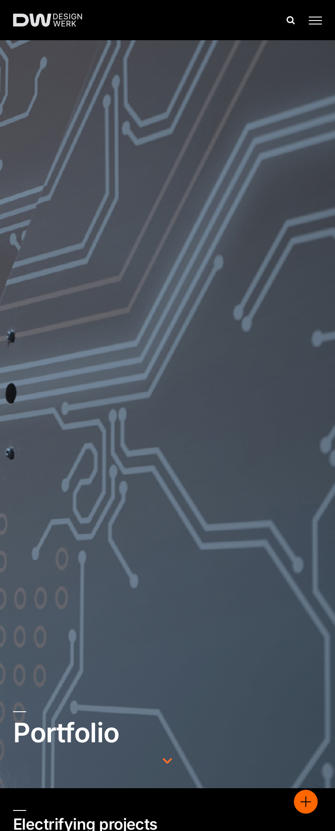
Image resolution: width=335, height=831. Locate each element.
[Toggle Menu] (312, 20)
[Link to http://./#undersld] (167, 760)
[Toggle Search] (291, 20)
